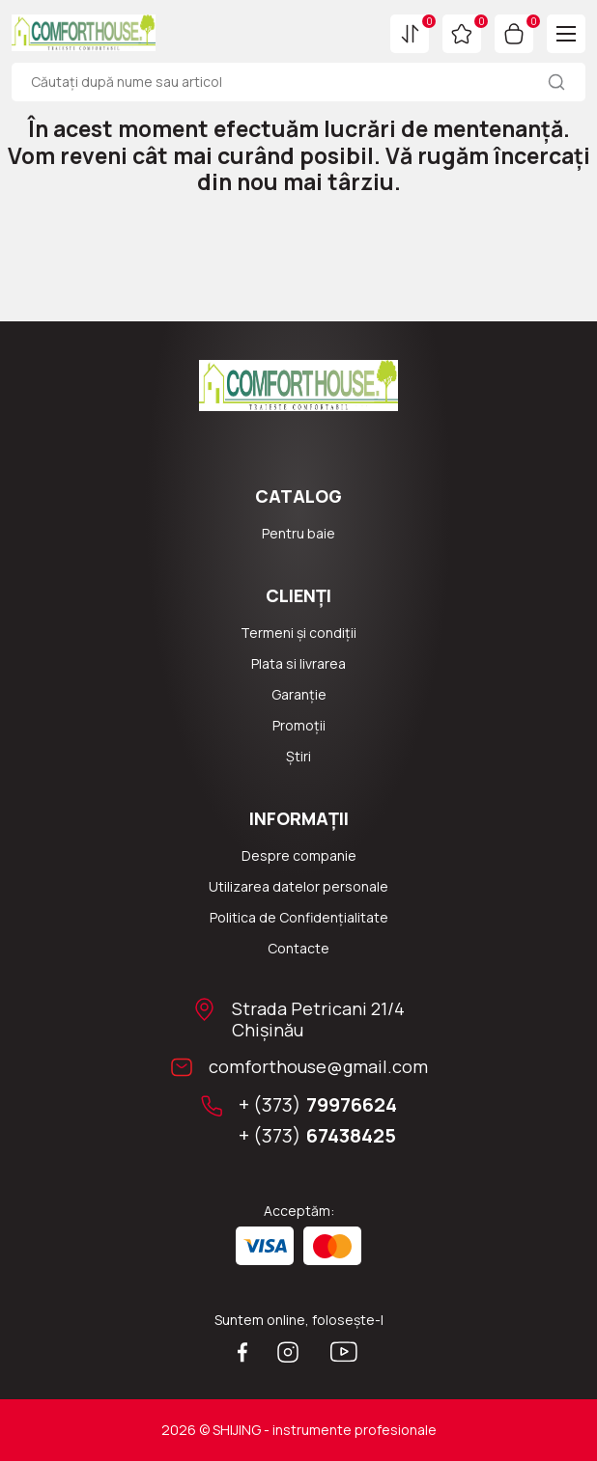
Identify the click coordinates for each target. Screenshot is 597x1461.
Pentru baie (298, 533)
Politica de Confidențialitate (299, 917)
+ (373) (318, 1105)
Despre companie (299, 855)
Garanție (299, 694)
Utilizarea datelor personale (298, 886)
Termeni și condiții (298, 632)
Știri (298, 756)
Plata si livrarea (298, 663)
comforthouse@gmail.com (318, 1066)
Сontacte (298, 948)
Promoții (299, 725)
